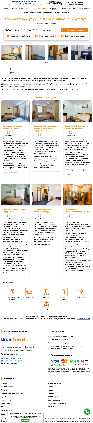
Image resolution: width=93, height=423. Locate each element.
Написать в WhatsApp (12, 359)
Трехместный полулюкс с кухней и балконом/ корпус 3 (45, 128)
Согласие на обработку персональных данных (66, 343)
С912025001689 (83, 319)
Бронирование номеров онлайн (60, 336)
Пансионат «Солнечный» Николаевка (25, 2)
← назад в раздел (7, 282)
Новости (51, 390)
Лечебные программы (51, 12)
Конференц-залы (54, 383)
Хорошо (25, 420)
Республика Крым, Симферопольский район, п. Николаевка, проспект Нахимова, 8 (54, 3)
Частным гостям (7, 390)
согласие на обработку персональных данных (27, 417)
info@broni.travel (9, 363)
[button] (45, 62)
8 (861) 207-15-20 (76, 3)
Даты (7, 29)
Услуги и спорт (83, 9)
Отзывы (51, 393)
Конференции (54, 9)
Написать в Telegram (11, 361)
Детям (26, 12)
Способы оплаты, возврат (58, 339)
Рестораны (66, 9)
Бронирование (54, 400)
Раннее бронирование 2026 (36, 9)
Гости (35, 29)
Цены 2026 (5, 397)
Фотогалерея (35, 12)
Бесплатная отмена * (47, 36)
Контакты (66, 12)
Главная (6, 9)
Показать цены (74, 30)
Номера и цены (17, 9)
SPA (74, 9)
